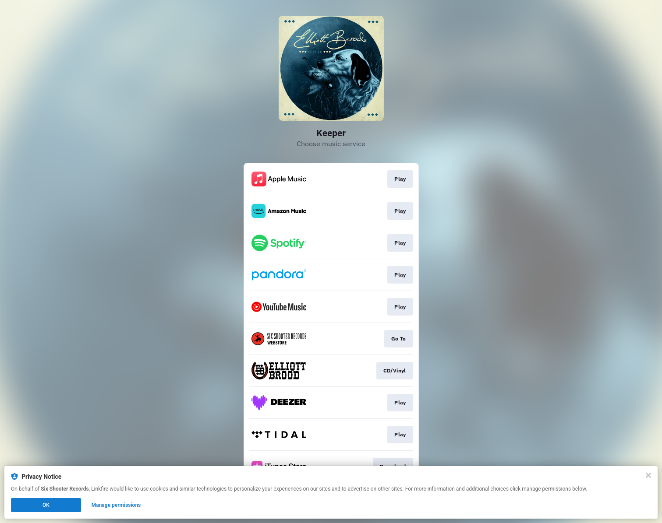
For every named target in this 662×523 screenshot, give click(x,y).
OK (46, 505)
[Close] (648, 475)
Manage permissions (116, 505)
